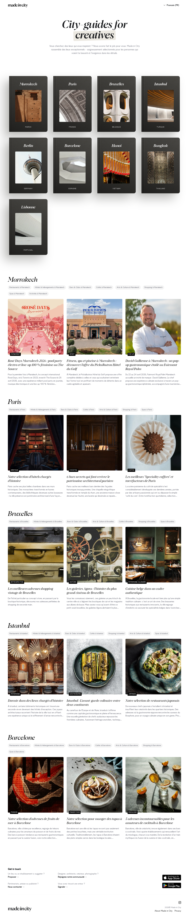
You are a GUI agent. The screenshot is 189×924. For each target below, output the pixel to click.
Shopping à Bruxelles (146, 522)
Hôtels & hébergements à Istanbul (46, 633)
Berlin (28, 145)
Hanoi (116, 145)
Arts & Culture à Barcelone (127, 745)
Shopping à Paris (129, 410)
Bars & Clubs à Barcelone (79, 745)
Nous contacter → (16, 887)
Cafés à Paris (88, 410)
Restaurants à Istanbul (18, 633)
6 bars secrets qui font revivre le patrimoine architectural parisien (90, 478)
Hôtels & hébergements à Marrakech (49, 287)
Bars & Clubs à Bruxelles (77, 522)
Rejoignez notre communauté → (72, 877)
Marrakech (28, 84)
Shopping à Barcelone (152, 745)
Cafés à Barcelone (103, 745)
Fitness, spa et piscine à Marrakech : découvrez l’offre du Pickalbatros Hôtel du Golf (93, 364)
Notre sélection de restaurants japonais (152, 700)
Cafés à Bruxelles (126, 522)
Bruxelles (116, 84)
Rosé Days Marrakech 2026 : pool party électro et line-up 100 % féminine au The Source (36, 364)
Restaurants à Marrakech (19, 287)
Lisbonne (28, 207)
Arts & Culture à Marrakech (128, 287)
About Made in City (163, 911)
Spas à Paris (147, 410)
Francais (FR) (171, 5)
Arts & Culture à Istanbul (140, 633)
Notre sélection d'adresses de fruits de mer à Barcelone (33, 821)
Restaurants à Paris (17, 410)
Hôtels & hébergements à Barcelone (49, 745)
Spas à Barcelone (16, 752)
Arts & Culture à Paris (108, 410)
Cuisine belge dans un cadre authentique (144, 590)
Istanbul (160, 84)
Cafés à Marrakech (104, 287)
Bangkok (161, 145)
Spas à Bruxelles (167, 522)
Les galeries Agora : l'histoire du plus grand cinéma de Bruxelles (92, 590)
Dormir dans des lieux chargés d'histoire (35, 700)
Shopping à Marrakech (153, 287)
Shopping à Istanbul (116, 633)
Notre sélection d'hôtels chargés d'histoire (29, 478)
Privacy (178, 911)
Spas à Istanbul (161, 633)
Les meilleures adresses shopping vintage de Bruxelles (30, 590)
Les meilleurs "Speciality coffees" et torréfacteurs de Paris (149, 478)
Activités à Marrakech (38, 294)
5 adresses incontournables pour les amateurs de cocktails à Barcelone (149, 821)
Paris (72, 84)
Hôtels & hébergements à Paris (43, 410)
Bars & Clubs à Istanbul (75, 633)
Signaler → (63, 887)
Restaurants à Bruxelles (18, 522)
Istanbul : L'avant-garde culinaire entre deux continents (93, 702)
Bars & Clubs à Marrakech (80, 287)
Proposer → (13, 877)
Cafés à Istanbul (96, 633)
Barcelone (72, 145)
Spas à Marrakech (16, 294)
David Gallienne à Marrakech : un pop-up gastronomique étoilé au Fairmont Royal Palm (152, 364)
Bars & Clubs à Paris (69, 410)
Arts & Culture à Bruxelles (103, 522)
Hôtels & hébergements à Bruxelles (48, 522)
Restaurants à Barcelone (19, 745)
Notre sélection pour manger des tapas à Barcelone (94, 821)
